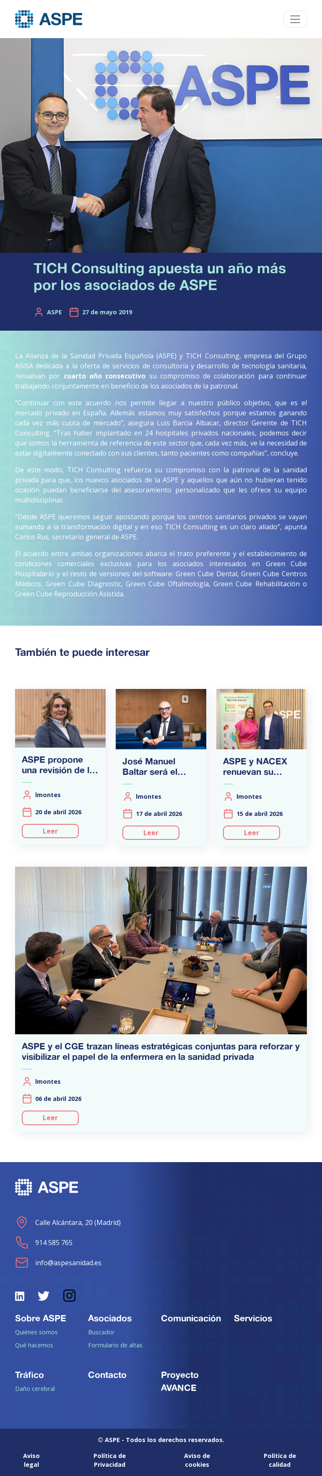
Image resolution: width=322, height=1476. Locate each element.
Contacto (107, 1374)
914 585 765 (44, 1242)
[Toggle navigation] (295, 19)
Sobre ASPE (40, 1318)
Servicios (253, 1318)
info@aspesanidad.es (58, 1262)
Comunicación (191, 1318)
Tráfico (29, 1374)
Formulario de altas (115, 1345)
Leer (50, 831)
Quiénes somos (36, 1332)
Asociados (110, 1318)
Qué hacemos (34, 1345)
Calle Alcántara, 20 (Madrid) (68, 1222)
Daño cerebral (35, 1388)
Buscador (101, 1332)
